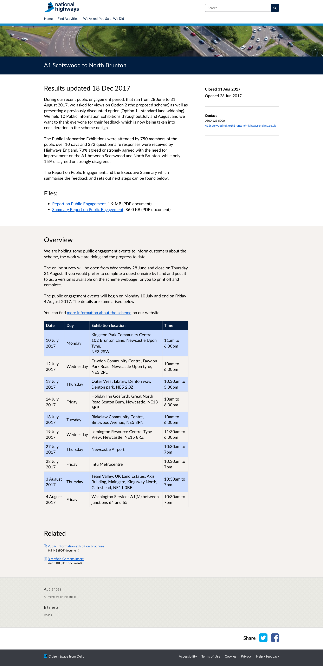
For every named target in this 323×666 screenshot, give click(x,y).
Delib (80, 656)
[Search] (275, 8)
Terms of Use (210, 656)
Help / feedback (267, 656)
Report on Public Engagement (79, 203)
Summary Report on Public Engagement (87, 209)
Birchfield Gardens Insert (64, 559)
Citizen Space (58, 656)
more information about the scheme (99, 312)
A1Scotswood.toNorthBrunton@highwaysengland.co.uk (240, 125)
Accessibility (188, 656)
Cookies (230, 656)
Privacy (246, 656)
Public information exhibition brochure (74, 546)
